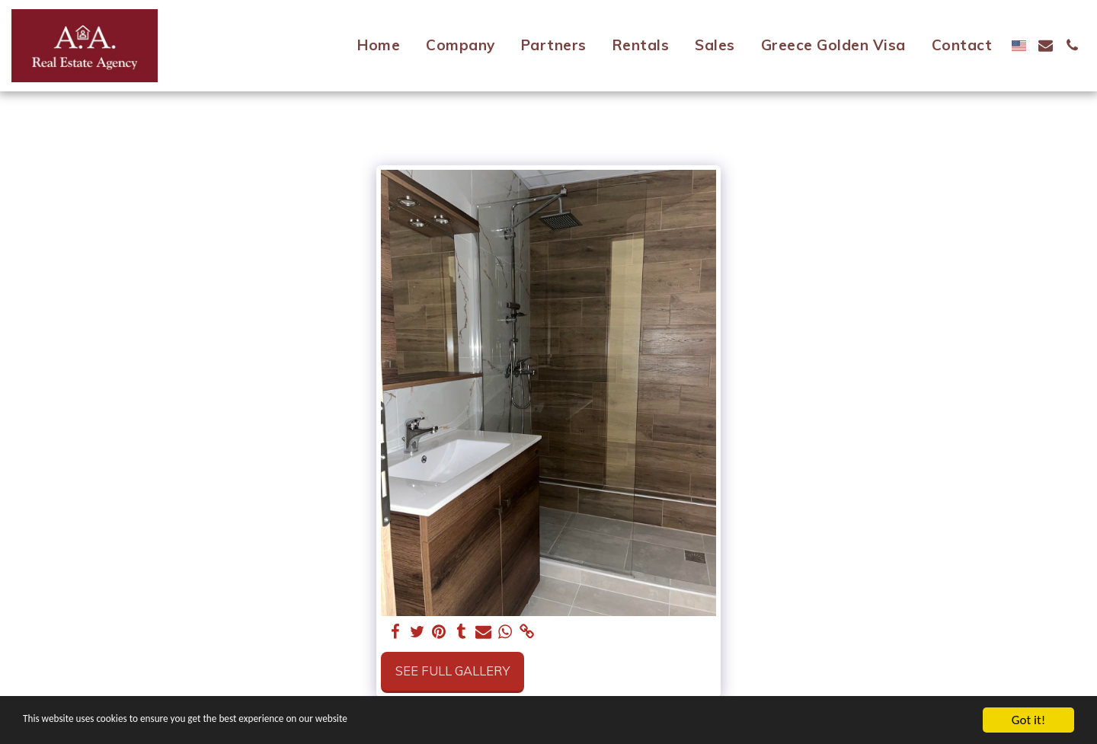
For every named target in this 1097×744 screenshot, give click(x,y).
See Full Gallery (452, 671)
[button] (1045, 45)
